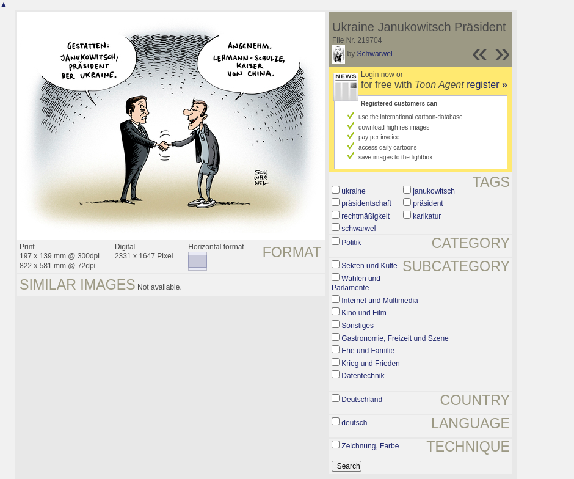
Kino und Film (363, 313)
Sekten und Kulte (369, 265)
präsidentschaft (366, 203)
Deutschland (361, 399)
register (487, 84)
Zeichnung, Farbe (370, 446)
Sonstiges (357, 325)
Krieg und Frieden (370, 363)
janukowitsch (434, 191)
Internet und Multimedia (379, 300)
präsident (428, 203)
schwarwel (358, 228)
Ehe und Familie (367, 350)
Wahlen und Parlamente (356, 283)
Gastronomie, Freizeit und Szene (394, 338)
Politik (351, 242)
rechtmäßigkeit (365, 216)
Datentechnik (362, 375)
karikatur (427, 216)
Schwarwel (375, 53)
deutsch (354, 423)
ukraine (353, 191)
